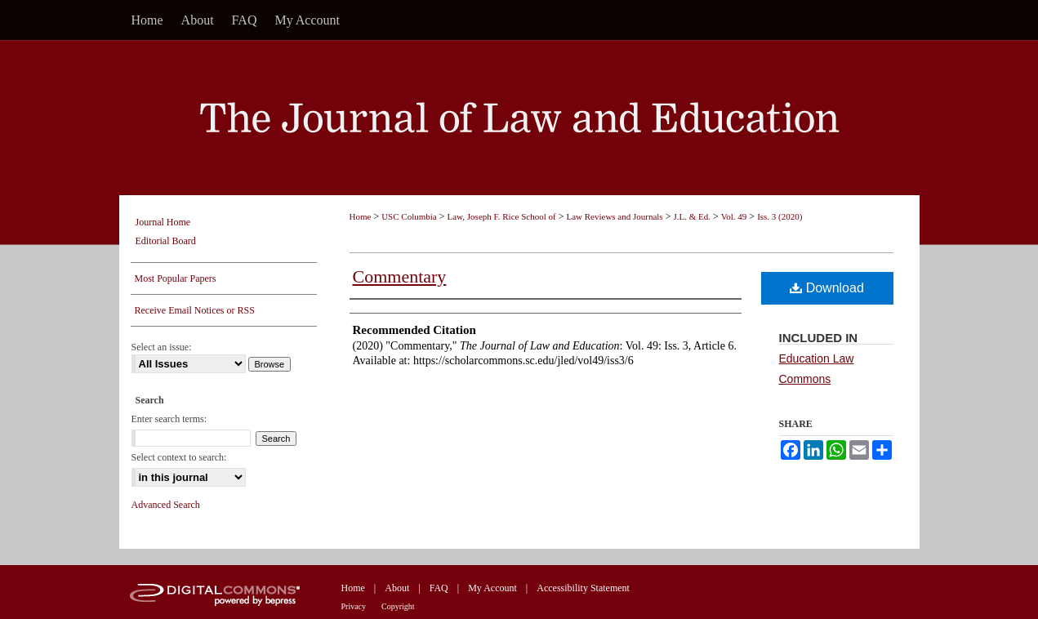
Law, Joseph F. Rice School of (502, 216)
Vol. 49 (734, 216)
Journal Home (163, 222)
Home (361, 216)
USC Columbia (409, 216)
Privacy (354, 606)
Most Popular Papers (175, 278)
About (397, 588)
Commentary (400, 276)
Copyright (398, 606)
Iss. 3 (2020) (779, 216)
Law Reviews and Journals (614, 216)
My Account (492, 588)
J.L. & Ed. (692, 216)
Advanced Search (165, 504)
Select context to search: (179, 457)
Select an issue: (161, 347)
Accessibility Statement (583, 588)
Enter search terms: (169, 419)
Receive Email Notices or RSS (195, 310)
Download (827, 288)
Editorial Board (166, 241)
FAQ (439, 588)
